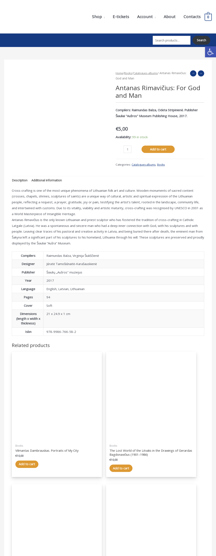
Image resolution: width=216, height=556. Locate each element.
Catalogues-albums (148, 69)
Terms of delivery (179, 510)
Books (129, 69)
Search (201, 38)
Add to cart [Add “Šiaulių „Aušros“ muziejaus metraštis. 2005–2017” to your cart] (179, 425)
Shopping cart (122, 510)
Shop (115, 498)
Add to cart (159, 145)
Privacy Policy (176, 498)
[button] (210, 51)
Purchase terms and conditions (188, 504)
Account (118, 504)
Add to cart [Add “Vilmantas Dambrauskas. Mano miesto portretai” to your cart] (32, 421)
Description (20, 176)
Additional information (48, 176)
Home (120, 69)
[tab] (20, 176)
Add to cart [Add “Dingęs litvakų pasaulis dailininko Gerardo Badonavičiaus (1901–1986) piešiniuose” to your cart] (81, 429)
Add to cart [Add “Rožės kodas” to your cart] (130, 417)
